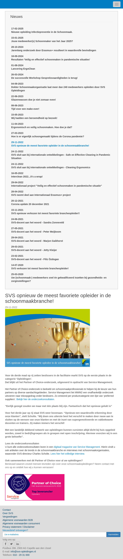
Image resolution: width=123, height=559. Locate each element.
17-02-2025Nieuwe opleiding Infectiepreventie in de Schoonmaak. (42, 30)
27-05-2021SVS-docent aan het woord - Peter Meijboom (36, 230)
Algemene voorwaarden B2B (18, 520)
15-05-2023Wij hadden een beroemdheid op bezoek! (34, 116)
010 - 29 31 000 (21, 555)
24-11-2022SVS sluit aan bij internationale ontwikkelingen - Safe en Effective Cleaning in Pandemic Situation (60, 155)
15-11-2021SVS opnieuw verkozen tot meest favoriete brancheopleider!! (45, 212)
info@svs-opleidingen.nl (23, 551)
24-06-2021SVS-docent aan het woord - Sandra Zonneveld (37, 221)
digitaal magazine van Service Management (77, 447)
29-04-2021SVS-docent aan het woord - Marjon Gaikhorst (37, 239)
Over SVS (8, 513)
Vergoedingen (10, 516)
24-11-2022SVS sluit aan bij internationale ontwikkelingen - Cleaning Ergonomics (50, 166)
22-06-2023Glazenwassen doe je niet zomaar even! (33, 98)
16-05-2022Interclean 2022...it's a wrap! (27, 175)
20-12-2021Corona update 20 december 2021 (30, 202)
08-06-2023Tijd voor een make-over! (25, 107)
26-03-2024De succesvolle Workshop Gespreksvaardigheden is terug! (44, 76)
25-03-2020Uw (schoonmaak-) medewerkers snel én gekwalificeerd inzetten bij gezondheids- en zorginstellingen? (59, 277)
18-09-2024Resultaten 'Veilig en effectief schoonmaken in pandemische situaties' (50, 58)
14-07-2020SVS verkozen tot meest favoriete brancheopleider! (40, 267)
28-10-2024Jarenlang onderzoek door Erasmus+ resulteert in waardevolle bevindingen (53, 49)
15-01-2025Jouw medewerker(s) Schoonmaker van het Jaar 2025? (42, 39)
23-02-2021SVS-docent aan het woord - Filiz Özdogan (35, 257)
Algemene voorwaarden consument (21, 523)
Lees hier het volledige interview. (68, 453)
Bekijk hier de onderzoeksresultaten (35, 399)
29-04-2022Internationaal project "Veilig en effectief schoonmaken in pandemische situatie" (56, 184)
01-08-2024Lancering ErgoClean (23, 67)
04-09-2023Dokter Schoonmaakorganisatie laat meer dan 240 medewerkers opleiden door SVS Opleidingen (58, 87)
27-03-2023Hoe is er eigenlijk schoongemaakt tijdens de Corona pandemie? (47, 135)
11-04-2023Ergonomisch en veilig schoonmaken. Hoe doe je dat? (41, 125)
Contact (7, 509)
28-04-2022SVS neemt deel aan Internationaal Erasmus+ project (41, 193)
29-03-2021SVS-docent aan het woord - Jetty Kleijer (34, 248)
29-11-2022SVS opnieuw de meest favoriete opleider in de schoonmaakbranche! (50, 144)
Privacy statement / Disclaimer (18, 526)
